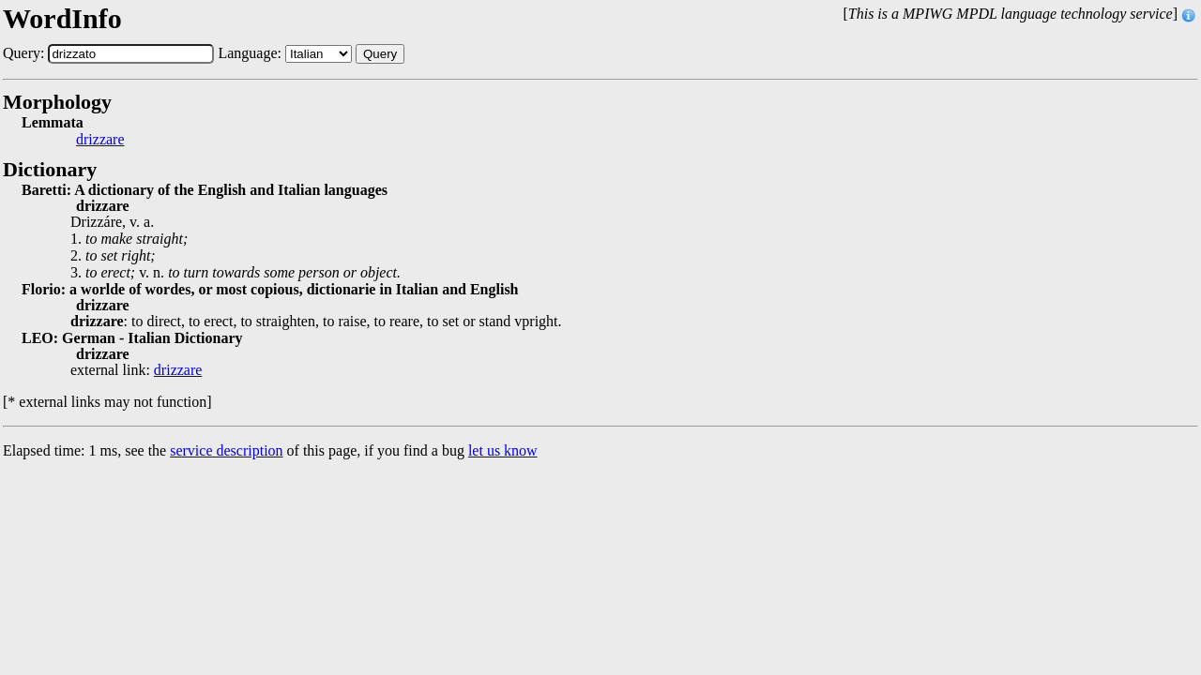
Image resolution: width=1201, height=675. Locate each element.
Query (380, 54)
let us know (503, 450)
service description (226, 450)
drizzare (100, 139)
